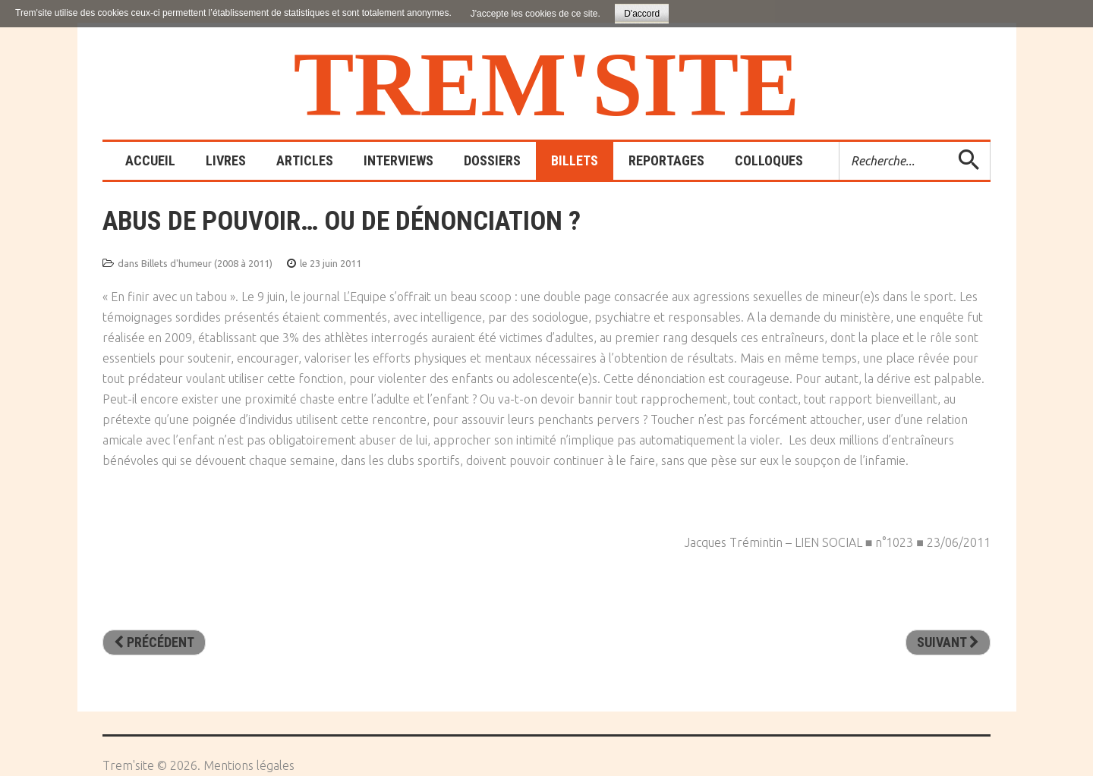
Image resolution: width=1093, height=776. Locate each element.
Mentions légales (249, 765)
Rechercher (839, 142)
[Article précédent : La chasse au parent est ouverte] (154, 642)
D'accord (642, 13)
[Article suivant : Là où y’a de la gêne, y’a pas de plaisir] (948, 642)
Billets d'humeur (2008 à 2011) (206, 263)
